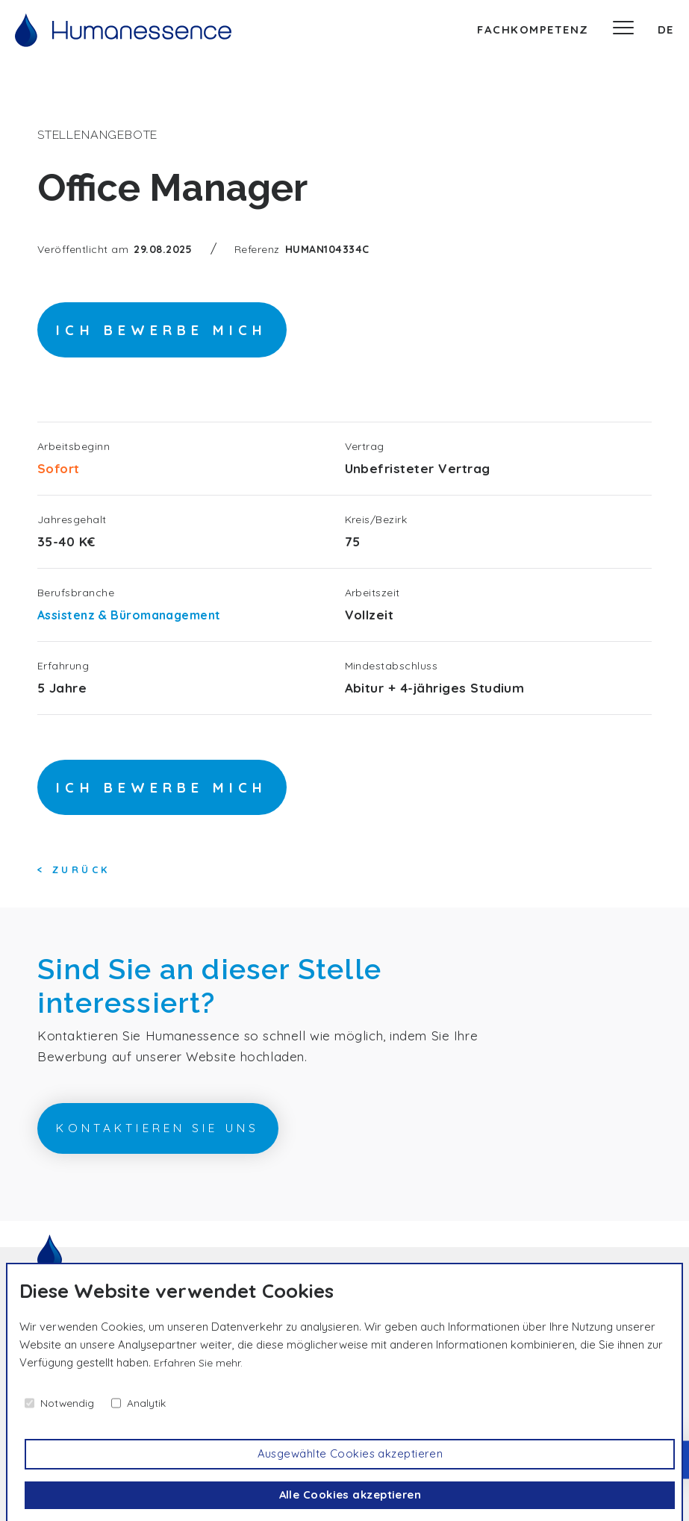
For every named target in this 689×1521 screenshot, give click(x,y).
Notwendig (69, 1400)
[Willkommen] (123, 30)
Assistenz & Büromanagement (137, 622)
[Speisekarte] (623, 30)
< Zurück (72, 885)
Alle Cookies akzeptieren (351, 1494)
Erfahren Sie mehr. (200, 1359)
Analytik (151, 1400)
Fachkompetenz (533, 29)
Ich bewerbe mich (191, 334)
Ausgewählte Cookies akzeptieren (350, 1452)
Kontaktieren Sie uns (194, 1147)
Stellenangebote (104, 134)
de (666, 29)
